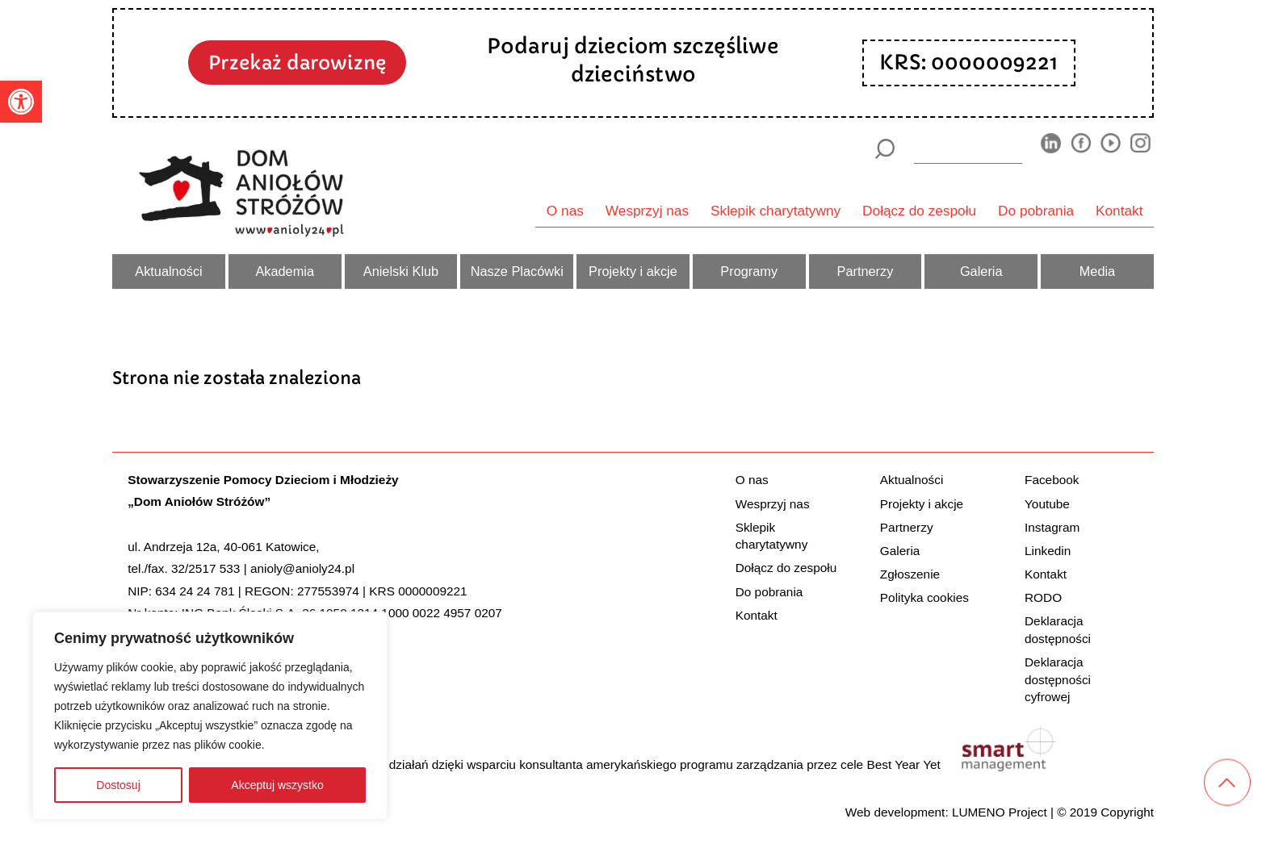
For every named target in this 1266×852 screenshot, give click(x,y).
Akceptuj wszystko (277, 785)
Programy (749, 271)
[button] (21, 102)
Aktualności (168, 271)
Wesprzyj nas (647, 211)
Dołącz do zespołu (919, 211)
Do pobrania (1036, 211)
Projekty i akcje (633, 271)
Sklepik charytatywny (776, 211)
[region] (210, 716)
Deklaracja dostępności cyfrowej (1058, 679)
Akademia (284, 271)
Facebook (1052, 480)
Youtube (1047, 504)
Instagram (1052, 527)
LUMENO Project (999, 812)
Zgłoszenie (910, 574)
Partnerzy (865, 271)
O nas (565, 211)
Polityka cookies (924, 597)
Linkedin (1048, 551)
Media (1097, 271)
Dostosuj (118, 785)
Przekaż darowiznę (297, 62)
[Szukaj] (884, 149)
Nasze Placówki (517, 271)
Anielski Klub (400, 271)
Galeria (981, 271)
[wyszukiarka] (968, 148)
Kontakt (1119, 211)
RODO (1043, 597)
